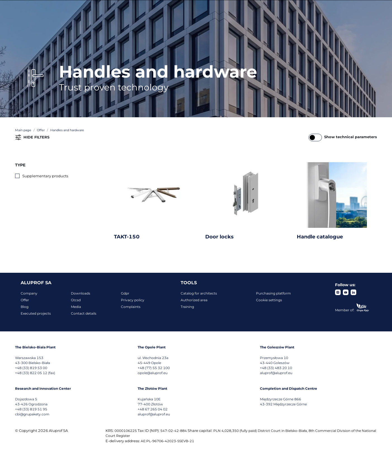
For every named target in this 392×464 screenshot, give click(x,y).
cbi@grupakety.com (32, 414)
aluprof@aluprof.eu (276, 373)
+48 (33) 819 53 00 (31, 368)
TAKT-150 (127, 237)
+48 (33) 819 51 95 (31, 409)
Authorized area (194, 300)
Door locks (219, 237)
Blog (24, 307)
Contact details (83, 313)
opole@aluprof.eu (153, 373)
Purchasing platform (273, 293)
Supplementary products (45, 176)
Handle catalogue (320, 237)
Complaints (130, 307)
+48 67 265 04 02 (153, 409)
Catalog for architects (199, 293)
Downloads (80, 293)
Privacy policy (132, 300)
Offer (25, 300)
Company (29, 293)
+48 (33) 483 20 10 (276, 368)
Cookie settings (269, 300)
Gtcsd (76, 300)
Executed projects (36, 313)
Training (187, 307)
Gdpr (125, 293)
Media (76, 307)
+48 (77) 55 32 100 (154, 368)
